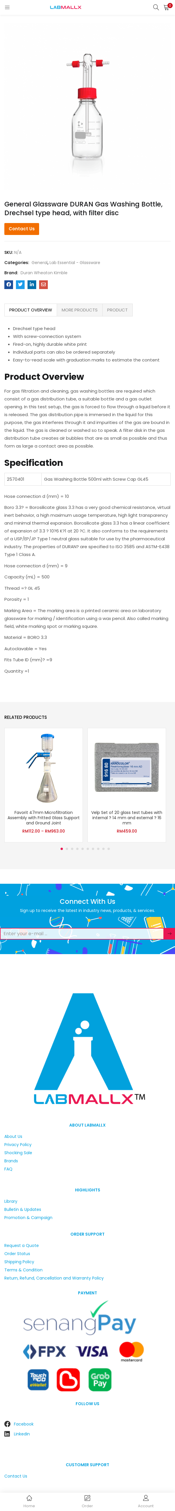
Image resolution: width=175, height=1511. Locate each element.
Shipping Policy (19, 1262)
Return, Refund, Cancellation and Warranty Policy (54, 1278)
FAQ (8, 1169)
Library (10, 1201)
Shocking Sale (18, 1153)
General (40, 263)
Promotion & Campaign (28, 1217)
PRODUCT (117, 310)
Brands (11, 1161)
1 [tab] (62, 849)
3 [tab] (72, 849)
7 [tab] (93, 849)
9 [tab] (103, 849)
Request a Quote (21, 1245)
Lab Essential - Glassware (75, 263)
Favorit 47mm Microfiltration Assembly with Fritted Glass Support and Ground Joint (44, 818)
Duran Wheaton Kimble (44, 273)
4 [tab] (77, 849)
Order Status (17, 1254)
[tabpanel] (43, 785)
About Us (13, 1136)
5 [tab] (82, 849)
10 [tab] (108, 849)
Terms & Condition (23, 1270)
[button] (166, 7)
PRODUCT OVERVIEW (30, 310)
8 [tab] (98, 849)
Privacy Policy (18, 1144)
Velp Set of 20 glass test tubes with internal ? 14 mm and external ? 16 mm (126, 818)
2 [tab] (67, 849)
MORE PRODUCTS (80, 310)
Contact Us (22, 229)
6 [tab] (88, 849)
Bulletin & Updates (22, 1209)
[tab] (30, 310)
